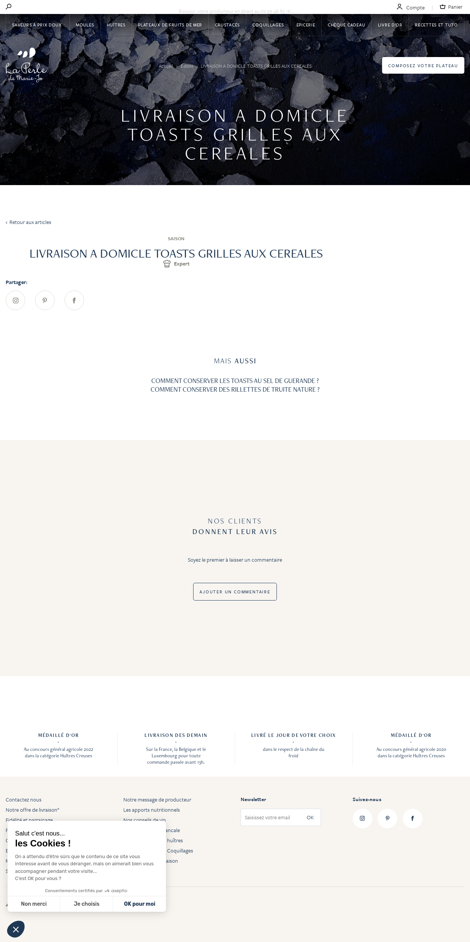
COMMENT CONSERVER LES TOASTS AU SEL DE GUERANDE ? (235, 380)
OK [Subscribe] (310, 817)
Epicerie (305, 25)
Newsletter (253, 799)
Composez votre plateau (423, 65)
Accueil (166, 65)
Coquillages (268, 25)
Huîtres (116, 25)
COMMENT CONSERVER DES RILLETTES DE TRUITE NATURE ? (235, 389)
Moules (85, 25)
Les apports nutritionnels (151, 810)
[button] (16, 929)
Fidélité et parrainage (29, 820)
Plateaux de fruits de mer (170, 25)
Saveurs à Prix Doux (37, 25)
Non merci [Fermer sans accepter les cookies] (33, 904)
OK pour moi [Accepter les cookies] (139, 904)
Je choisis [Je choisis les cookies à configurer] (87, 904)
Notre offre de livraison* (32, 810)
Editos (187, 65)
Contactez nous (23, 799)
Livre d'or (390, 25)
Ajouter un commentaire (235, 591)
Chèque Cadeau (346, 25)
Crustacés (227, 25)
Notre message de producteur (157, 799)
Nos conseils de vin (144, 820)
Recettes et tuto (436, 25)
